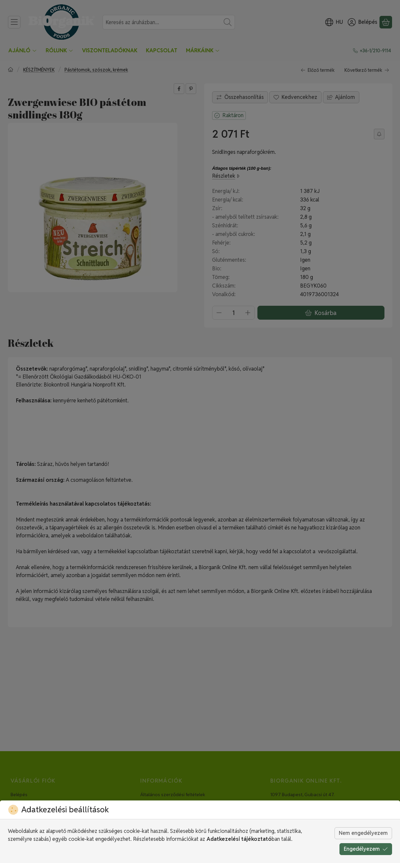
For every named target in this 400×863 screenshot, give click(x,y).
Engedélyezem (366, 848)
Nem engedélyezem (363, 833)
